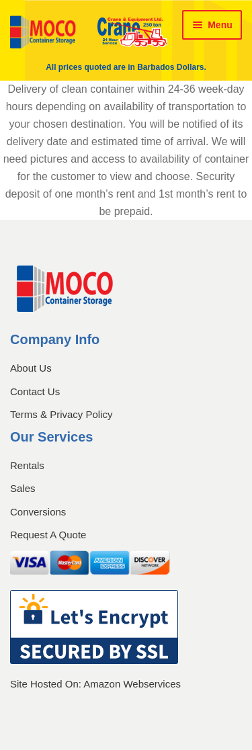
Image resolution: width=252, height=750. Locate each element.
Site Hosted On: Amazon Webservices (95, 684)
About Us (31, 368)
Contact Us (35, 391)
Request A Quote (48, 534)
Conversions (38, 511)
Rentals (27, 465)
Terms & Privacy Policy (61, 414)
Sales (23, 488)
